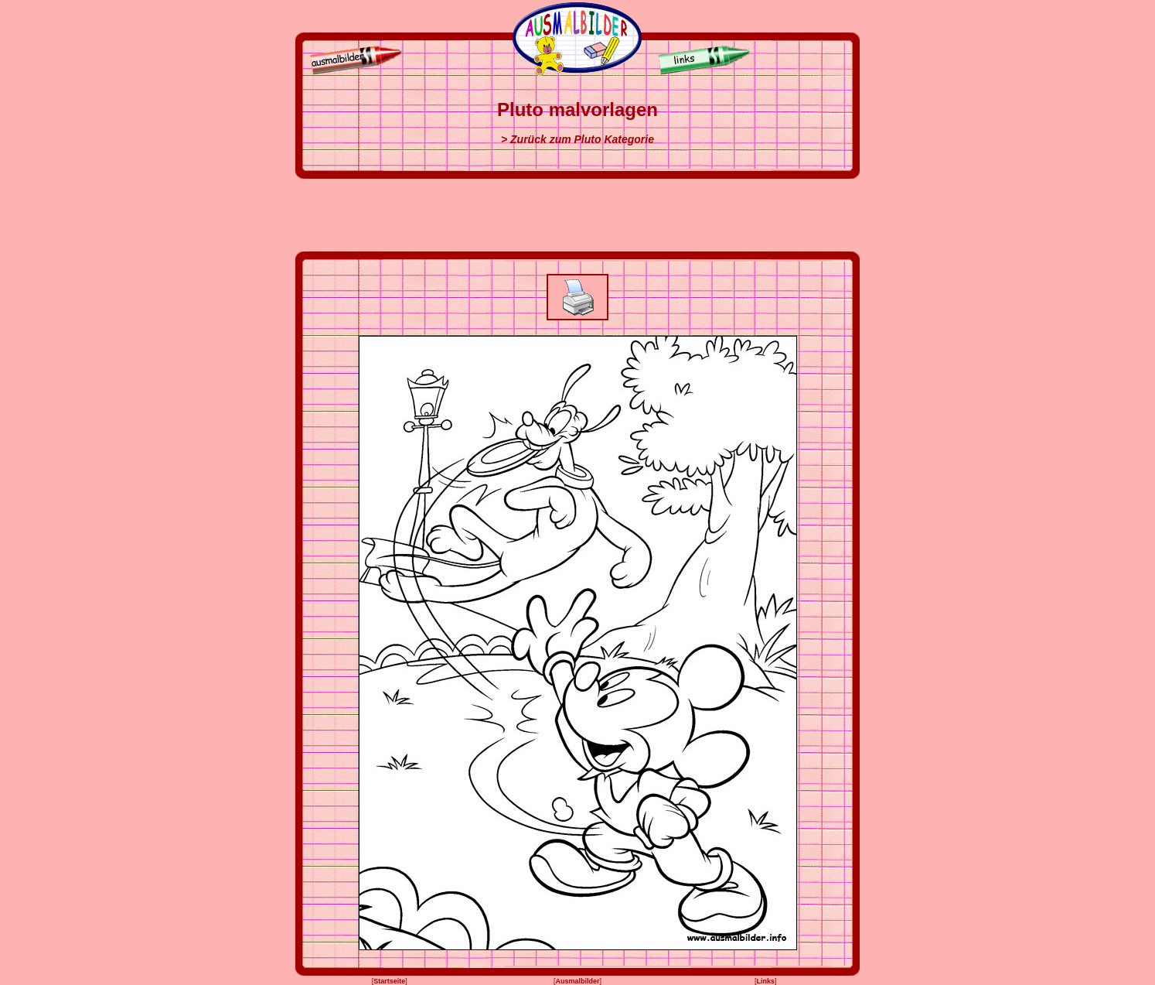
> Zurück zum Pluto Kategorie (577, 139)
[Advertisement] (577, 215)
